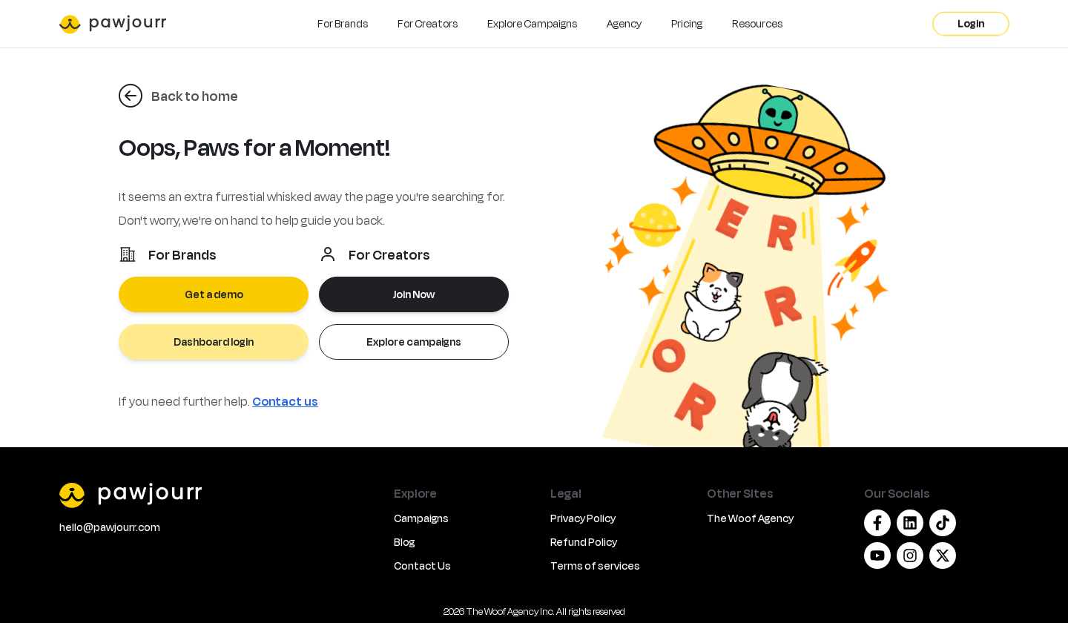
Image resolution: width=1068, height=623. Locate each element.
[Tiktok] (942, 523)
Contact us (285, 400)
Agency (624, 23)
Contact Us (422, 565)
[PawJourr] (217, 495)
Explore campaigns (413, 341)
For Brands (342, 23)
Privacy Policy (583, 518)
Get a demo (214, 294)
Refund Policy (583, 542)
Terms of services (595, 565)
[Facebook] (877, 523)
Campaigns (421, 518)
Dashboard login (214, 341)
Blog (404, 542)
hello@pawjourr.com (109, 527)
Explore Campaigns (532, 23)
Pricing (686, 23)
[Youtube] (877, 555)
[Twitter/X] (942, 555)
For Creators (428, 23)
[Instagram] (910, 555)
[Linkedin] (910, 523)
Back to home (194, 95)
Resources (757, 23)
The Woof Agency (750, 518)
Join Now (414, 294)
